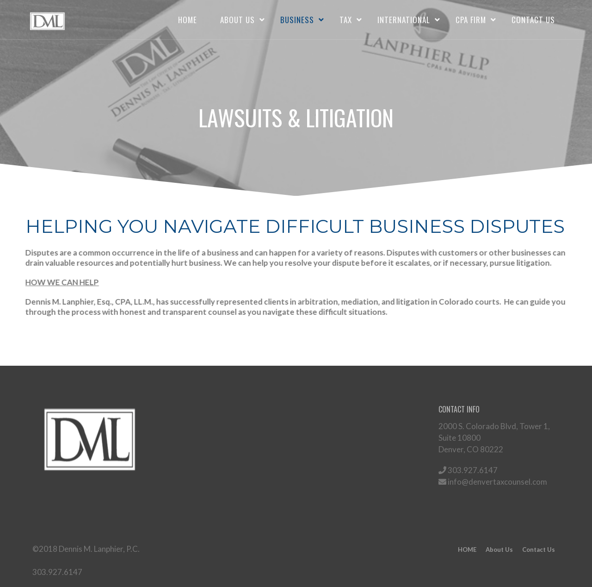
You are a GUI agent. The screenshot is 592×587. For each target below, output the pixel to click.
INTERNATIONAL (403, 19)
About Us (237, 19)
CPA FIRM (471, 19)
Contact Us (533, 19)
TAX (345, 19)
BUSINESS (297, 19)
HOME (187, 19)
